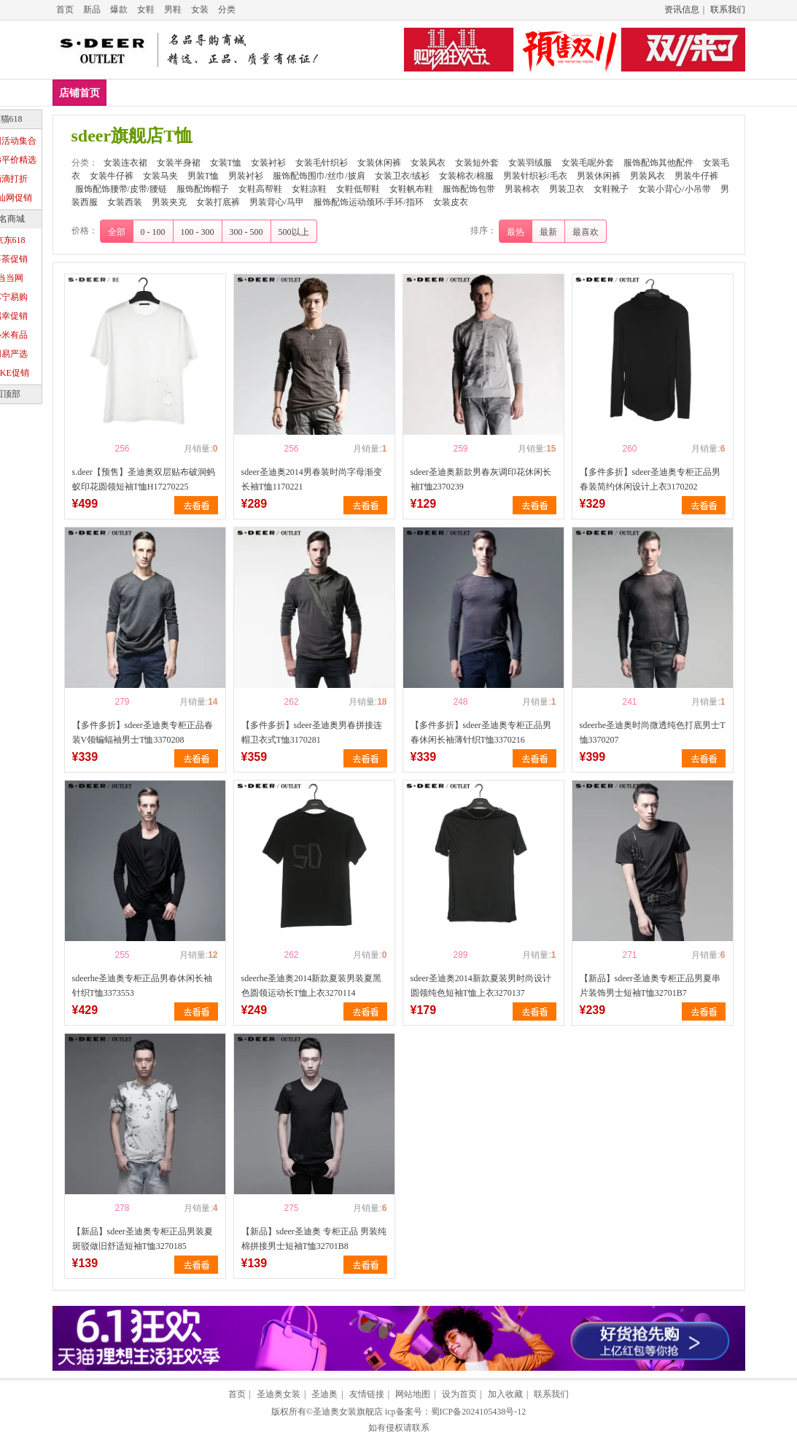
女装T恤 (283, 92)
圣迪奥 (324, 1394)
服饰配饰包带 (469, 189)
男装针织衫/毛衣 (535, 176)
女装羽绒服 (530, 163)
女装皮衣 (450, 202)
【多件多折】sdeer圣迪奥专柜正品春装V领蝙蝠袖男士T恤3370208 (142, 732)
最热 (515, 232)
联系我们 (727, 9)
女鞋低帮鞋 (358, 189)
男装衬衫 (245, 176)
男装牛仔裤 (696, 176)
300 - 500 (246, 232)
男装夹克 (169, 202)
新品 (92, 9)
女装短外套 (634, 92)
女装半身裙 (216, 92)
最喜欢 (585, 232)
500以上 (294, 232)
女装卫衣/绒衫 (402, 176)
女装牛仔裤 (111, 176)
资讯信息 (681, 9)
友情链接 (366, 1394)
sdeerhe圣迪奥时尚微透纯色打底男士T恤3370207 (653, 732)
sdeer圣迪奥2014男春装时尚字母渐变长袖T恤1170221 (311, 479)
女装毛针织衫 (418, 92)
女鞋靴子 (611, 189)
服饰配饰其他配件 (658, 163)
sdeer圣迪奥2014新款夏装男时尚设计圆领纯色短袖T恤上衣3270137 (481, 985)
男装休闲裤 (599, 176)
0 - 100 (153, 232)
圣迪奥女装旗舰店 (348, 1412)
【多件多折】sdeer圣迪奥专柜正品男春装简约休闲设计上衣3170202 (650, 479)
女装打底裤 (218, 202)
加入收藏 (505, 1394)
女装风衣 (565, 92)
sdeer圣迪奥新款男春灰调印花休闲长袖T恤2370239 (481, 479)
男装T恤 (203, 176)
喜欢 (97, 449)
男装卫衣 (566, 189)
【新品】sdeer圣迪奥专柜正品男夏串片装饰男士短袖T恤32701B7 (650, 985)
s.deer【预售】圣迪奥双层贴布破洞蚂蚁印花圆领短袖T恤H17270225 (143, 479)
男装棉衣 (522, 189)
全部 (116, 232)
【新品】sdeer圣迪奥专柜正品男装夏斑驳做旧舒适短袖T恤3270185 (142, 1238)
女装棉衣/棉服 (466, 176)
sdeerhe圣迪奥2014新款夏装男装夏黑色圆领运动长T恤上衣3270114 (311, 985)
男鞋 (173, 9)
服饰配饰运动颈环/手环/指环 (369, 202)
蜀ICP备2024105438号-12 (478, 1412)
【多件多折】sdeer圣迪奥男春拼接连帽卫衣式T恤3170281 (311, 732)
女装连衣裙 (142, 92)
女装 (200, 9)
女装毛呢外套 (587, 163)
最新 (548, 232)
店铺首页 (79, 93)
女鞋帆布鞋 (411, 189)
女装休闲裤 (497, 92)
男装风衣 (647, 176)
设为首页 (459, 1394)
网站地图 (412, 1394)
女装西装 (124, 202)
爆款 (119, 9)
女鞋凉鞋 (309, 189)
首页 (65, 9)
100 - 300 (197, 232)
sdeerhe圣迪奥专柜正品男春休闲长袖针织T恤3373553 (142, 985)
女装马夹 (160, 176)
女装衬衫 (344, 92)
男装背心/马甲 (276, 202)
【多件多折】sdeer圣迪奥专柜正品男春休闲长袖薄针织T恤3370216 (481, 732)
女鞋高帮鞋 (260, 189)
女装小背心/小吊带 (674, 189)
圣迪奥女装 (278, 1394)
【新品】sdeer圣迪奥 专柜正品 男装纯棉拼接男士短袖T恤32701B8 (313, 1238)
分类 (227, 9)
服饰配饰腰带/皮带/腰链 (121, 189)
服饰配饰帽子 (202, 189)
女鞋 (146, 9)
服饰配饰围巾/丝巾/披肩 (319, 176)
